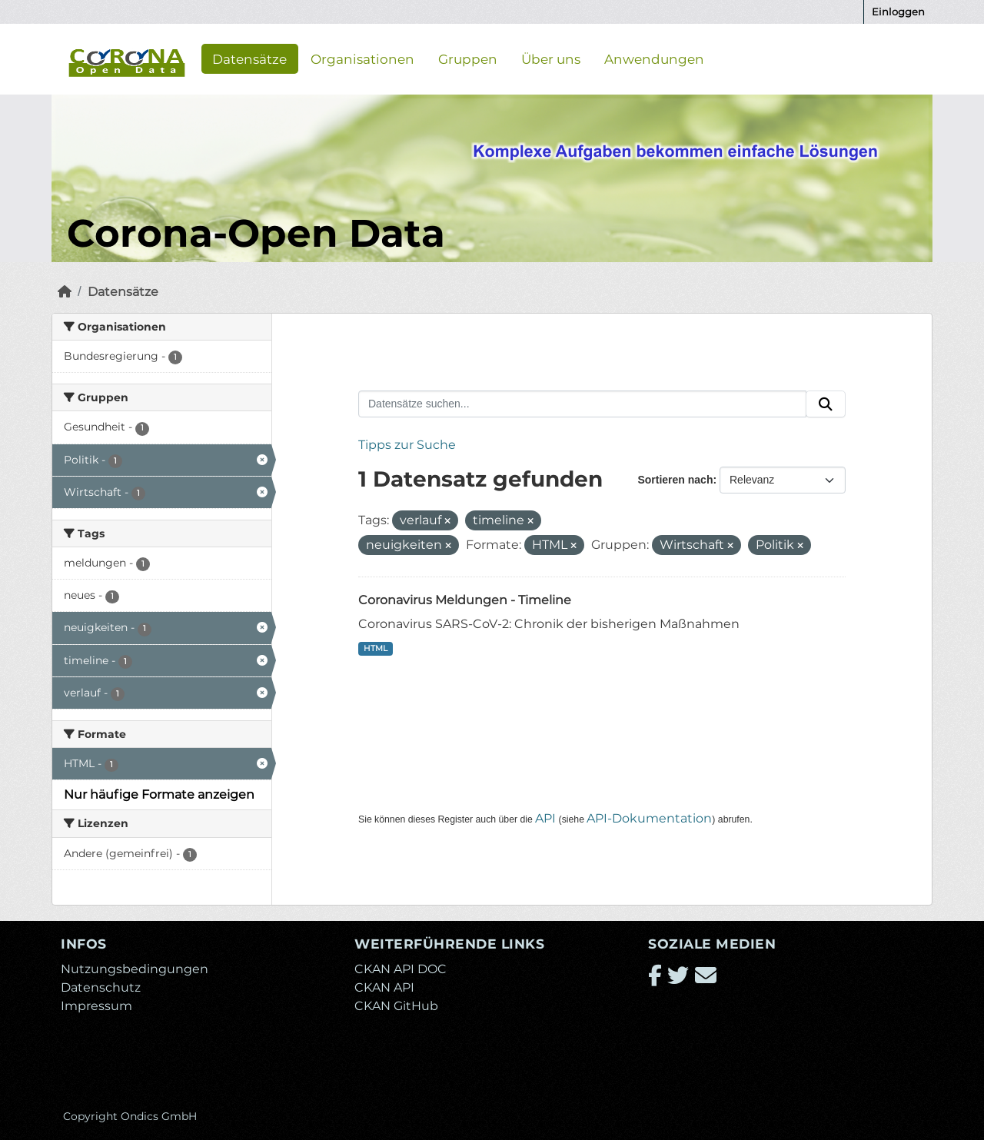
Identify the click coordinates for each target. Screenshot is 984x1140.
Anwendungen (654, 58)
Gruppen (467, 58)
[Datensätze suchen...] (582, 404)
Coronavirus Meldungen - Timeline (464, 600)
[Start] (64, 291)
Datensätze (249, 58)
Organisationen (362, 58)
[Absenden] (826, 404)
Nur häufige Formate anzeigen (159, 794)
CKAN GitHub (396, 1006)
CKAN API (384, 987)
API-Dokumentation (649, 818)
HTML (375, 648)
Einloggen (898, 11)
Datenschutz (101, 987)
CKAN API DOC (400, 969)
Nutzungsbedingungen (134, 969)
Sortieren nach (675, 480)
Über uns (550, 58)
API (545, 818)
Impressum (96, 1006)
